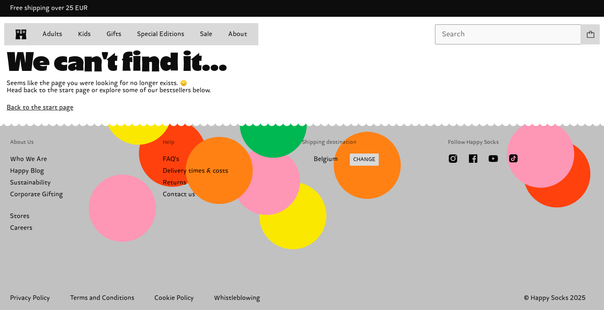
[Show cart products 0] (590, 34)
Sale (206, 34)
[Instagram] (453, 158)
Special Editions (160, 34)
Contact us (179, 194)
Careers (21, 228)
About (237, 34)
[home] (21, 34)
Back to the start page (40, 107)
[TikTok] (513, 158)
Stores (19, 216)
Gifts (114, 34)
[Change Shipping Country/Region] (340, 160)
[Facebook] (473, 158)
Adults (52, 34)
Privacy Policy (30, 298)
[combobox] (508, 34)
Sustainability (30, 182)
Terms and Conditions (102, 298)
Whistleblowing (237, 298)
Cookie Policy (174, 298)
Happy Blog (27, 171)
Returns (174, 182)
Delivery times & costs (195, 171)
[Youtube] (493, 158)
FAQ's (171, 159)
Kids (84, 34)
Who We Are (28, 159)
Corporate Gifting (36, 194)
